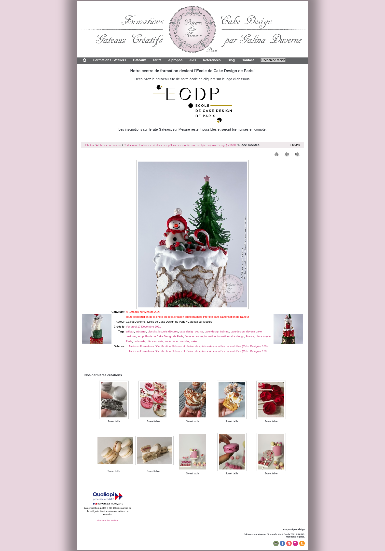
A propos (175, 60)
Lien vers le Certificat (107, 520)
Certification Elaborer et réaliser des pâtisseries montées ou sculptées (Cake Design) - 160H (180, 145)
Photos (89, 145)
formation (210, 336)
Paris (129, 341)
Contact (248, 60)
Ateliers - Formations (108, 145)
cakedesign (238, 331)
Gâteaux (139, 60)
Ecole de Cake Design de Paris (164, 336)
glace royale (263, 336)
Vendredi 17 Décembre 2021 (143, 326)
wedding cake (188, 341)
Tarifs (157, 60)
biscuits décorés (168, 331)
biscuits (152, 331)
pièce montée (155, 341)
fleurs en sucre (194, 336)
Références (211, 60)
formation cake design (230, 336)
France (250, 336)
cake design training (217, 331)
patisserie (139, 341)
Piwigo (301, 529)
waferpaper (172, 341)
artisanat (141, 331)
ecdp (141, 336)
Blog (231, 60)
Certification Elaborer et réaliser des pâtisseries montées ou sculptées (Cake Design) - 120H (212, 351)
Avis (192, 60)
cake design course (191, 331)
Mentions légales (295, 537)
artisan (130, 331)
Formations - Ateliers (109, 60)
